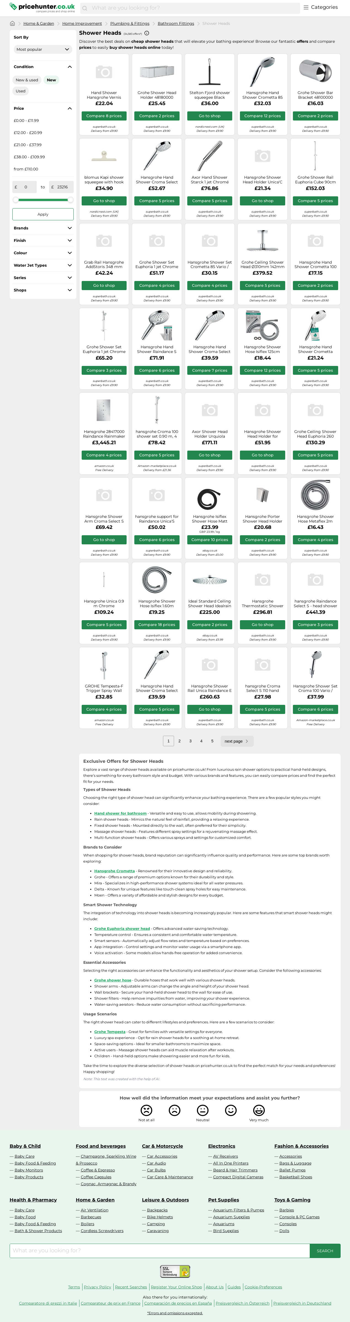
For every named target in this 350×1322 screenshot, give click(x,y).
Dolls (284, 1230)
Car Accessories (162, 1156)
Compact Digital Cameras (238, 1176)
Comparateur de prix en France (110, 1303)
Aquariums (223, 1223)
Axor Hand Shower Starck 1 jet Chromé (210, 179)
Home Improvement (82, 23)
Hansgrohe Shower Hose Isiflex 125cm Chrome (262, 349)
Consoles (288, 1223)
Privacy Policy (97, 1286)
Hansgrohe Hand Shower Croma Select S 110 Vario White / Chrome (157, 688)
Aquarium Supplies (231, 1216)
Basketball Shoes (295, 1176)
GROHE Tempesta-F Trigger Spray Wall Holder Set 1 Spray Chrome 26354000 (104, 688)
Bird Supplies (226, 1230)
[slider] (16, 200)
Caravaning (158, 1230)
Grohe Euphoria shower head (122, 928)
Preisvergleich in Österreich (242, 1303)
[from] (26, 187)
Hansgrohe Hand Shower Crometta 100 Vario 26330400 (315, 264)
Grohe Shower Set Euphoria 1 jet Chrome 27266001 (104, 349)
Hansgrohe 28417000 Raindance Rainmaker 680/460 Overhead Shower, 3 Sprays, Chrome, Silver (104, 434)
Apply (43, 214)
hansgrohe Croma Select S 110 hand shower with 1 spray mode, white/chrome (262, 688)
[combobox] (194, 8)
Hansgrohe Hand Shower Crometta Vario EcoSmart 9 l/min (315, 349)
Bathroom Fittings (176, 23)
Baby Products (29, 1176)
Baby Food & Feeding (35, 1163)
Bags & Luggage (295, 1163)
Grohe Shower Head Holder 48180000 (157, 95)
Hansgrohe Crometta (114, 871)
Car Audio (156, 1163)
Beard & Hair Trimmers (235, 1170)
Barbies (286, 1210)
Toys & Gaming (292, 1200)
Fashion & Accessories (301, 1146)
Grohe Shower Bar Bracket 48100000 (315, 95)
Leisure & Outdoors (165, 1200)
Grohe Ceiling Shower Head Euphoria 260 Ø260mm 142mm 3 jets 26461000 (315, 434)
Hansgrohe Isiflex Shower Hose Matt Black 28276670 (210, 519)
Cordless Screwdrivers (102, 1230)
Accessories (290, 1156)
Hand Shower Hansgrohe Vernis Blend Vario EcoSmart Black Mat (104, 95)
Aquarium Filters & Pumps (238, 1210)
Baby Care (24, 1156)
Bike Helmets (160, 1216)
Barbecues (91, 1216)
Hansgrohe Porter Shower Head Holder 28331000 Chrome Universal (262, 519)
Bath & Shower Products (38, 1230)
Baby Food (25, 1216)
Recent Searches (131, 1286)
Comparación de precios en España (178, 1303)
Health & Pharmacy (33, 1200)
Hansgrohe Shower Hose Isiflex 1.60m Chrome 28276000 (156, 603)
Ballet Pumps (292, 1170)
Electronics (221, 1146)
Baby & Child (25, 1146)
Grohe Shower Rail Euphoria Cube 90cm (315, 179)
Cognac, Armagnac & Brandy (109, 1183)
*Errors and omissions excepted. (175, 1313)
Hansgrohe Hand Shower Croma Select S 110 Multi (157, 179)
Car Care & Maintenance (170, 1176)
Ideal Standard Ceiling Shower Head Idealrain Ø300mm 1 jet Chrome (210, 603)
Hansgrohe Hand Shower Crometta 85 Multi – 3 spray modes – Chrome (262, 95)
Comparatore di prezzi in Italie (48, 1303)
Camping (156, 1223)
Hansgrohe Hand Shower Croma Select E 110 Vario (210, 349)
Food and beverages (101, 1146)
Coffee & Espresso (98, 1170)
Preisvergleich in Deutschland (302, 1303)
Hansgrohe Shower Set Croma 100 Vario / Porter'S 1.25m (315, 688)
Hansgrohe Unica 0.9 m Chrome (104, 603)
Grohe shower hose (112, 980)
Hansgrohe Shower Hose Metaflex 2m (315, 519)
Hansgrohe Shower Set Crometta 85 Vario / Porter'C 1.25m (210, 264)
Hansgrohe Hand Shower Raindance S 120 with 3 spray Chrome (157, 349)
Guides (234, 1286)
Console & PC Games (299, 1216)
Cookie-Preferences (263, 1286)
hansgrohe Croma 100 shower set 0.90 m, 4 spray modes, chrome (157, 434)
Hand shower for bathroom (120, 813)
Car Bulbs (156, 1170)
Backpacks (157, 1210)
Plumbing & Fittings (129, 23)
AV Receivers (225, 1156)
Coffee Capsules (96, 1176)
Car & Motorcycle (162, 1146)
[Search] (84, 8)
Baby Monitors (29, 1170)
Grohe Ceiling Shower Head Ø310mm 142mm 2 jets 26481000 (263, 264)
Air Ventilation (94, 1210)
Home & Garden (38, 23)
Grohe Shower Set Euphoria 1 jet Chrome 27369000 (156, 264)
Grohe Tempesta (109, 1031)
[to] (62, 187)
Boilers (87, 1223)
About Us (215, 1286)
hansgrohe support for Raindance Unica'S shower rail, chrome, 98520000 (157, 519)
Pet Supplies (223, 1200)
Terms (74, 1286)
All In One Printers (231, 1163)
